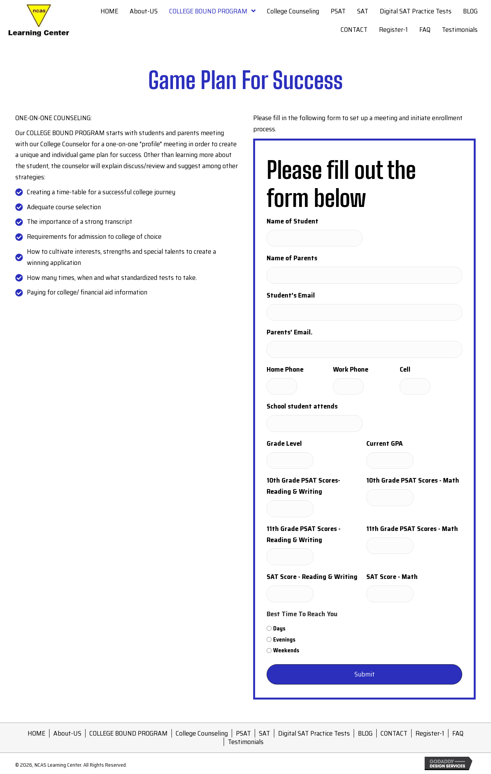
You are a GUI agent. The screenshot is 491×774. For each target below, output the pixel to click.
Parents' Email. (290, 332)
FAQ (457, 733)
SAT (264, 733)
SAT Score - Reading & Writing (312, 576)
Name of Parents (292, 258)
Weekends (286, 650)
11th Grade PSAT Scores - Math (412, 528)
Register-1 (429, 733)
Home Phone (285, 369)
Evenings (284, 639)
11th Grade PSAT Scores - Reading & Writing (304, 534)
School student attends (302, 406)
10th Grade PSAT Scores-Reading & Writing (303, 486)
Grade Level (284, 443)
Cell (405, 369)
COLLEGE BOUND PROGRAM (128, 733)
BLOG (365, 733)
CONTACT (394, 733)
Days (279, 628)
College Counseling (202, 733)
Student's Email (291, 295)
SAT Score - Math (392, 576)
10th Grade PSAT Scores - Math (412, 480)
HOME (36, 733)
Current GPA (384, 443)
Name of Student (292, 221)
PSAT (243, 733)
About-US (67, 733)
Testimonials (246, 742)
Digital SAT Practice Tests (314, 733)
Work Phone (350, 369)
